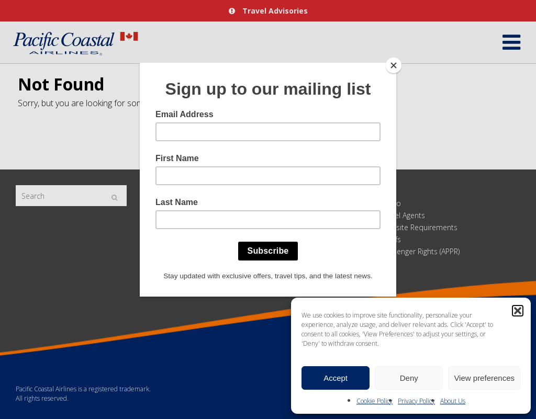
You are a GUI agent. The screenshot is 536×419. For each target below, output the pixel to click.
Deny (409, 377)
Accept (335, 377)
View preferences (484, 377)
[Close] (393, 65)
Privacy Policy (416, 401)
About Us (452, 401)
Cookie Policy (374, 401)
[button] (517, 310)
